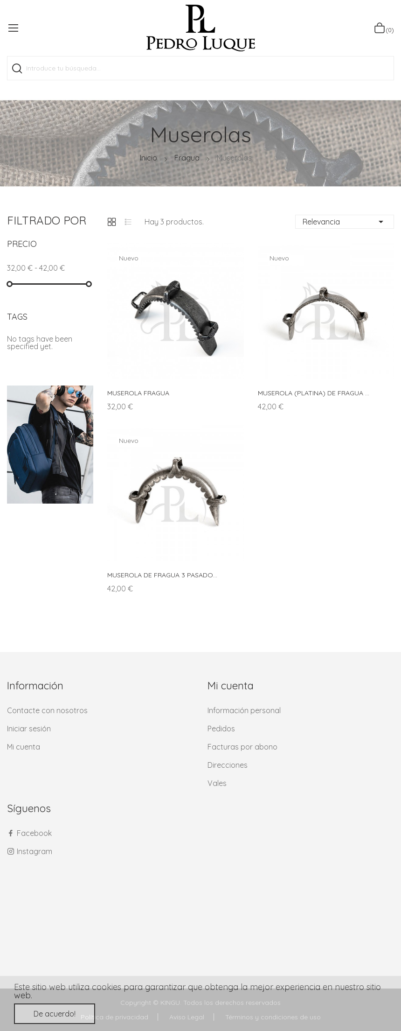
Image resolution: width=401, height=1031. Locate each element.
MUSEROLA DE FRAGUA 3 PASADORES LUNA (164, 575)
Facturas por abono (242, 746)
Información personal (244, 710)
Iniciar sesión (29, 728)
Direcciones (227, 765)
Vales (217, 783)
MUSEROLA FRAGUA (138, 393)
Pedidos (221, 728)
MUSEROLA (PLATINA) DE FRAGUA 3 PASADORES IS (314, 393)
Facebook (34, 833)
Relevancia (345, 221)
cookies (106, 987)
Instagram (34, 851)
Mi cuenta (23, 746)
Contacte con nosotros (47, 710)
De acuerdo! (55, 1013)
